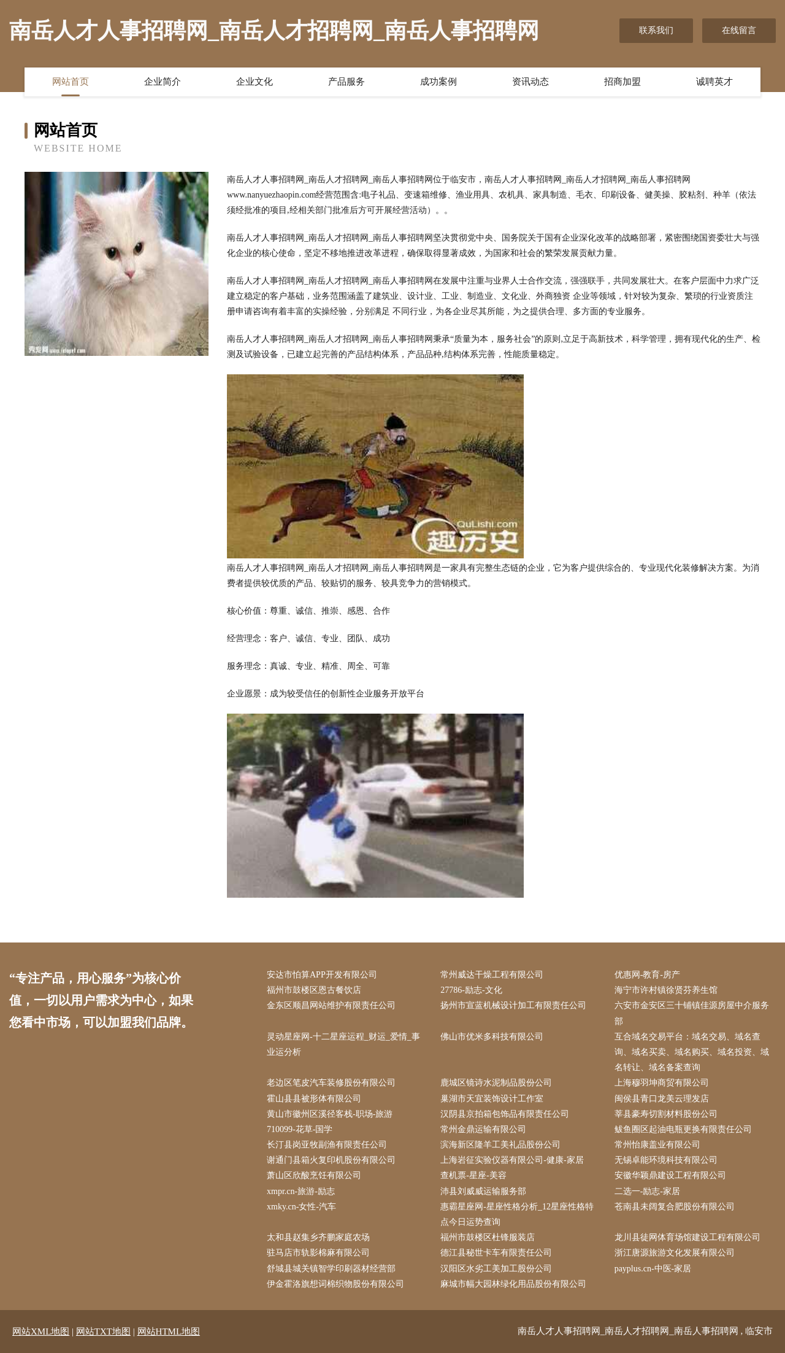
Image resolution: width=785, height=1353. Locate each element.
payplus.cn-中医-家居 (653, 1268)
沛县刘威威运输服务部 (483, 1191)
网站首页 (70, 82)
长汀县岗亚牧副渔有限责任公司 (327, 1144)
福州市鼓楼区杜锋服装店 (487, 1237)
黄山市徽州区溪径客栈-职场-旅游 (329, 1114)
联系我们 (656, 30)
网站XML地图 (40, 1331)
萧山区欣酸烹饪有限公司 (314, 1175)
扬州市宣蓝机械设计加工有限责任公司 (513, 1005)
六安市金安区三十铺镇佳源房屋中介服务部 (692, 1013)
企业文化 (254, 82)
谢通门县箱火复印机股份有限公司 (331, 1160)
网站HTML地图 (169, 1331)
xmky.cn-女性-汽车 (301, 1206)
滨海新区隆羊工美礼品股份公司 (500, 1144)
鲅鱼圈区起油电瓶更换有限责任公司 (683, 1129)
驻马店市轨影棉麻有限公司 (318, 1252)
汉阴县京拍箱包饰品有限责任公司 (504, 1114)
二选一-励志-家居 (647, 1191)
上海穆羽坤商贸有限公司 (662, 1082)
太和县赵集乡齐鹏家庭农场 (318, 1237)
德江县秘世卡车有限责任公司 (496, 1252)
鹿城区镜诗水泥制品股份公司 (496, 1082)
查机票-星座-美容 (473, 1175)
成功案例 (438, 82)
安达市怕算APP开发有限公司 (322, 974)
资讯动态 (530, 82)
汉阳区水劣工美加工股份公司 (496, 1268)
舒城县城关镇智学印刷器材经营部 (331, 1268)
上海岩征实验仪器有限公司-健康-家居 (511, 1160)
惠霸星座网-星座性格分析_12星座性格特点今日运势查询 (517, 1214)
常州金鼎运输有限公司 (483, 1129)
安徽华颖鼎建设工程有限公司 (670, 1175)
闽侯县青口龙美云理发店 (662, 1098)
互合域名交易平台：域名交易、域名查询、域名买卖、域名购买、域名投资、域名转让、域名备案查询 (692, 1052)
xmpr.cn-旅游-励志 (301, 1191)
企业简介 (162, 82)
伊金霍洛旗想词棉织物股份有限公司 (335, 1284)
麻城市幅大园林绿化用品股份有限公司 (513, 1284)
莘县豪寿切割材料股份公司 (666, 1114)
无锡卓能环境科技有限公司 (666, 1160)
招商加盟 (622, 82)
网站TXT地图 (103, 1331)
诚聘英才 (714, 82)
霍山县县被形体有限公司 (314, 1098)
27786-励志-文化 (471, 990)
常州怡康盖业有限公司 (657, 1144)
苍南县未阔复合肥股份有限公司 (675, 1206)
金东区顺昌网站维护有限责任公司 (331, 1005)
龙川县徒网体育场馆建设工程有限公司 (687, 1237)
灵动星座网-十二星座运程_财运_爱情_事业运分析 (343, 1044)
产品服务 (346, 82)
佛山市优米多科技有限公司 (491, 1036)
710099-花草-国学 (299, 1129)
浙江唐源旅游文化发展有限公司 (675, 1252)
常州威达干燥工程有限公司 (491, 974)
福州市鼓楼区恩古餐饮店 (314, 990)
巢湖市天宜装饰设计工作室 (491, 1098)
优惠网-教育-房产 (647, 974)
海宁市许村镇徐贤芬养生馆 (666, 990)
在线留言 (739, 30)
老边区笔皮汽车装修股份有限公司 (331, 1082)
